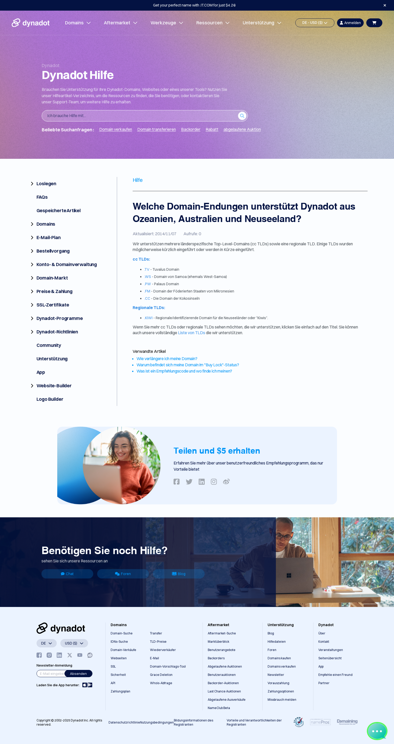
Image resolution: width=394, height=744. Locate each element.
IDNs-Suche (119, 641)
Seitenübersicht (330, 658)
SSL (113, 666)
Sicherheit (118, 675)
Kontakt (323, 641)
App (321, 666)
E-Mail (154, 658)
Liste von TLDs (192, 332)
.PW (147, 284)
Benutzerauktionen (222, 675)
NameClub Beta (219, 708)
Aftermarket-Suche (222, 633)
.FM (147, 291)
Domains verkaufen (282, 666)
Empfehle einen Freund (335, 675)
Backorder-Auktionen (223, 683)
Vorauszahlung (278, 683)
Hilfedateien (277, 641)
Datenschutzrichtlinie (124, 722)
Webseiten (119, 658)
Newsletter (276, 675)
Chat (67, 573)
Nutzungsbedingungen (157, 722)
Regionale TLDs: (149, 307)
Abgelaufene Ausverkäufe (227, 700)
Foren (123, 573)
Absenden (78, 673)
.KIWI (148, 318)
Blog (178, 573)
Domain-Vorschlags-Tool (168, 666)
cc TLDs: (141, 259)
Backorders (216, 658)
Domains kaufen (279, 658)
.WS (147, 276)
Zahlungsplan (120, 691)
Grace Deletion (161, 675)
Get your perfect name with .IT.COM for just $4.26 (194, 5)
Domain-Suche (122, 633)
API (113, 683)
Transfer (156, 633)
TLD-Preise (158, 641)
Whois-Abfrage (161, 683)
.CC (147, 298)
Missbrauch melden (282, 700)
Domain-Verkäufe (123, 650)
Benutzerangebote (221, 650)
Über (321, 633)
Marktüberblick (218, 641)
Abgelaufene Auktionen (225, 666)
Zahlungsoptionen (281, 691)
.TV (146, 269)
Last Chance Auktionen (224, 691)
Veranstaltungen (330, 650)
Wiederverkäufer (163, 650)
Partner (323, 683)
